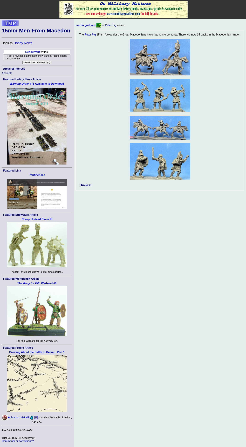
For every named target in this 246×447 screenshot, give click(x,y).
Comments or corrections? (18, 441)
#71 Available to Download (37, 83)
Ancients (7, 73)
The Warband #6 (37, 283)
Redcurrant (32, 52)
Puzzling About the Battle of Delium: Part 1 (37, 352)
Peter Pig (110, 25)
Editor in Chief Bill (19, 417)
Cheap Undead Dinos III (37, 219)
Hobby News (22, 43)
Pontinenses (37, 175)
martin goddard (85, 25)
